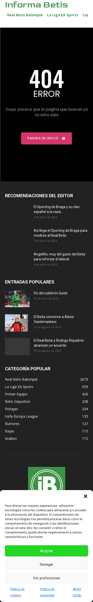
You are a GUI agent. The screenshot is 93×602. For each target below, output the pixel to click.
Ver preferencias (46, 578)
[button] (85, 496)
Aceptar (46, 551)
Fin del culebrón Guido (51, 293)
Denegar (46, 564)
